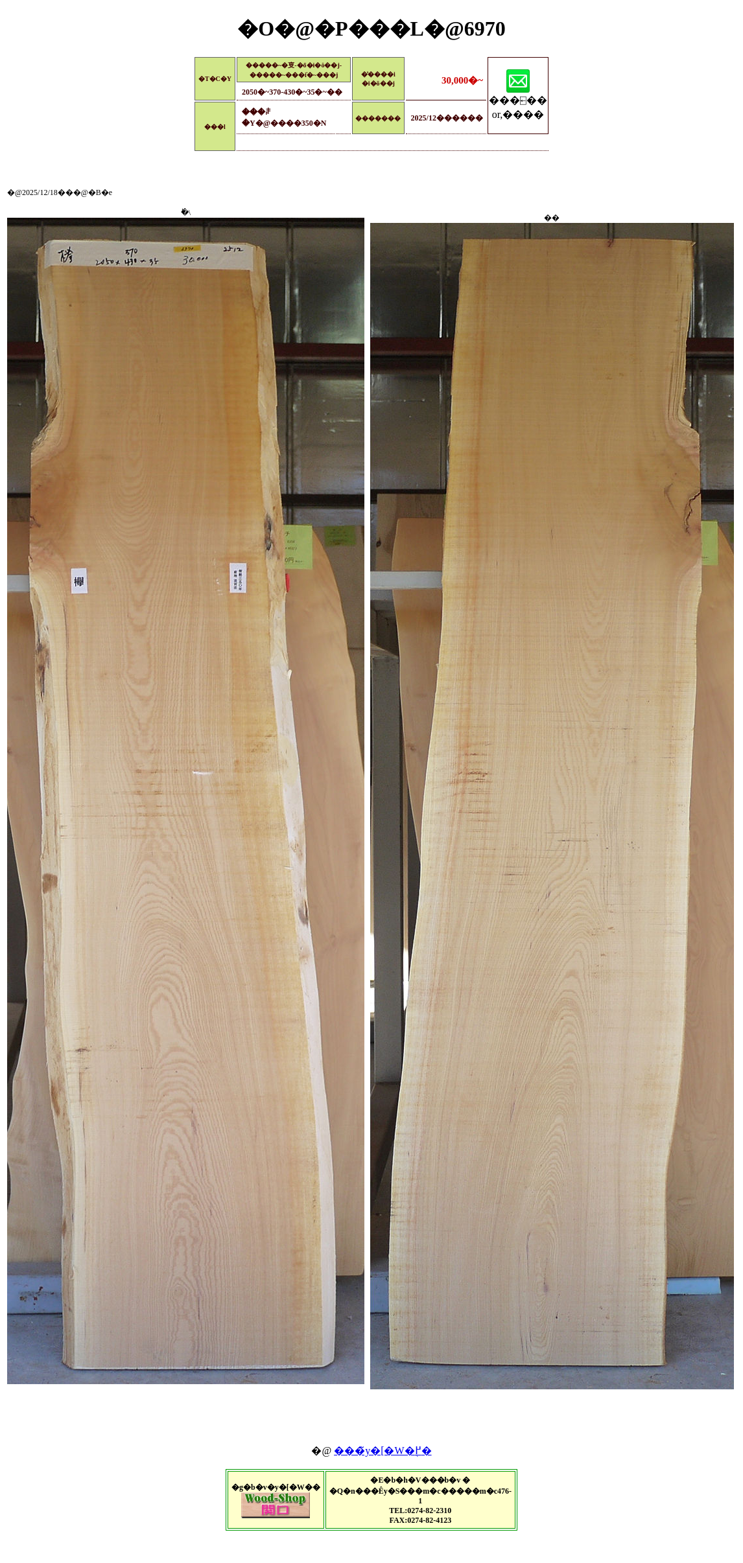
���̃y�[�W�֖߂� (382, 1450)
